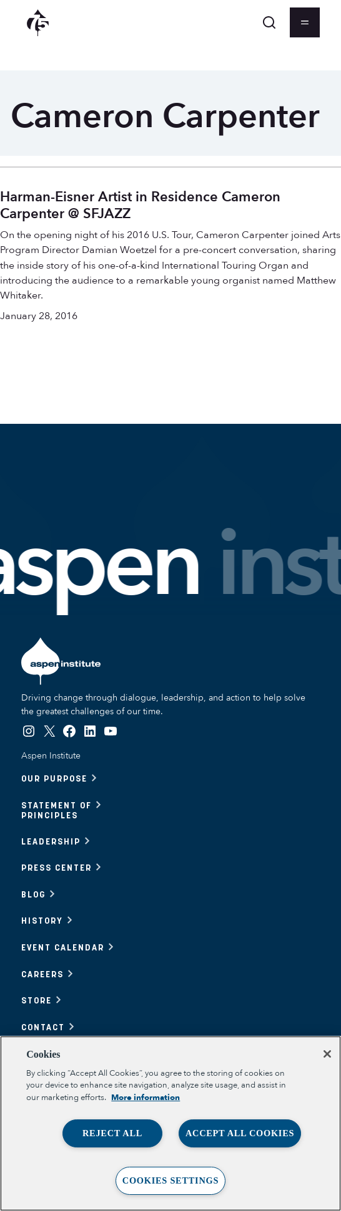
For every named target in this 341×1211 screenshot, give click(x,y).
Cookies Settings (170, 1180)
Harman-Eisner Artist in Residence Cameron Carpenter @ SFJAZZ (140, 205)
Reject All (112, 1133)
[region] (170, 1123)
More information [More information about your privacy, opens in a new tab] (145, 1097)
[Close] (327, 1054)
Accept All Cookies (239, 1133)
